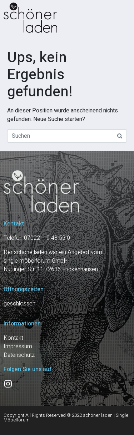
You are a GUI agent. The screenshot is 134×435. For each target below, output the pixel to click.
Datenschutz (19, 355)
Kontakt (13, 338)
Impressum (18, 346)
